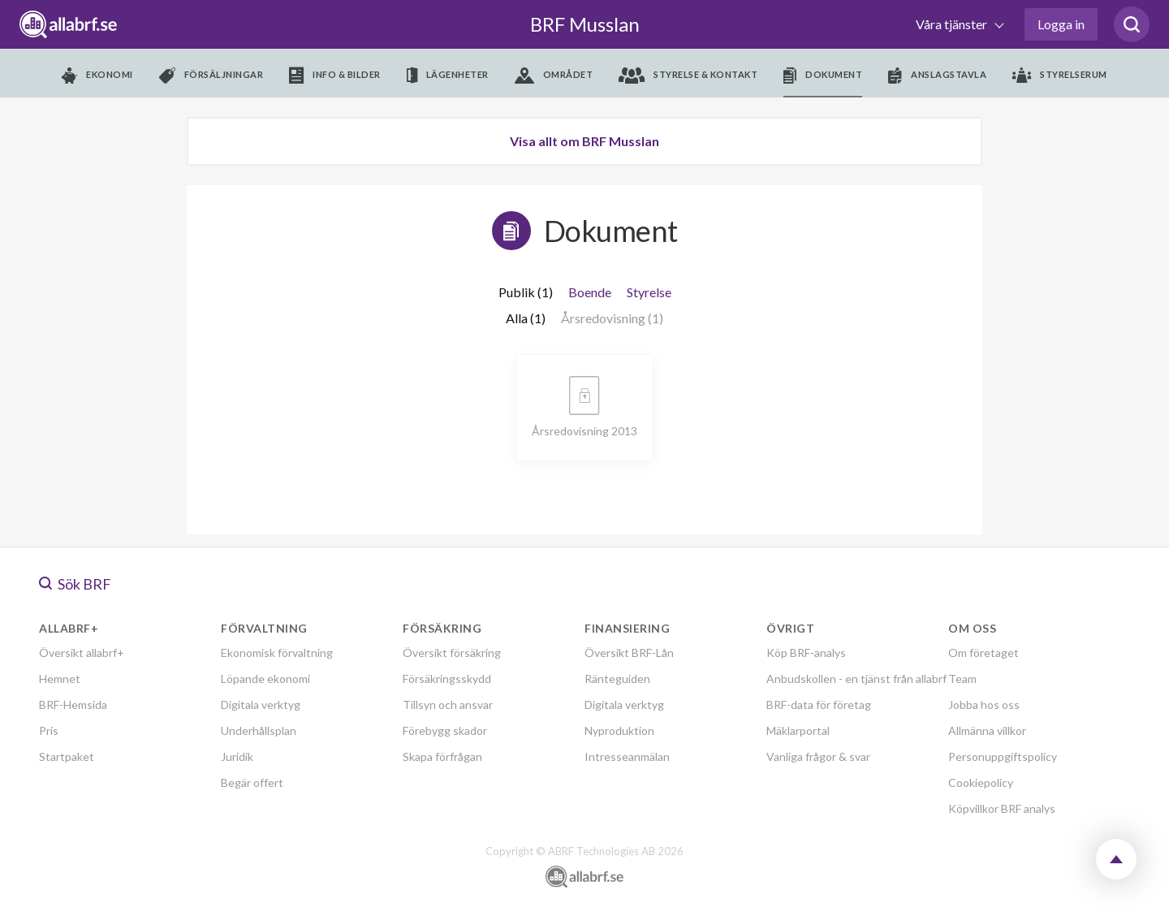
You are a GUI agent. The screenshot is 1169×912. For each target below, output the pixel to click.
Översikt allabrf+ (81, 652)
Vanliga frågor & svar (818, 756)
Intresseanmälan (627, 756)
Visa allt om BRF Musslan (584, 141)
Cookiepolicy (980, 782)
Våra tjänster (953, 24)
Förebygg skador (445, 730)
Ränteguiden (617, 678)
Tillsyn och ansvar (448, 704)
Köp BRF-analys (806, 652)
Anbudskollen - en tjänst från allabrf (856, 678)
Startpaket (66, 756)
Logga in (1061, 24)
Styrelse (649, 292)
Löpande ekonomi (265, 678)
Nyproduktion (619, 730)
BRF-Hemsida (73, 704)
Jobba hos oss (984, 704)
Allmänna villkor (987, 730)
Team (962, 678)
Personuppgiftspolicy (1002, 756)
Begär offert (252, 782)
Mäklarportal (798, 730)
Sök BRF (75, 584)
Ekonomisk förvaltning (277, 652)
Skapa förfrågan (442, 756)
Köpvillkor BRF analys (1001, 808)
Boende (589, 292)
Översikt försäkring (452, 652)
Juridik (237, 756)
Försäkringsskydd (447, 678)
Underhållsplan (258, 730)
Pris (48, 730)
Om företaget (983, 652)
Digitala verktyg (260, 704)
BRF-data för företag (818, 704)
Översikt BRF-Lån (629, 652)
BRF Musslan (585, 24)
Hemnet (59, 678)
